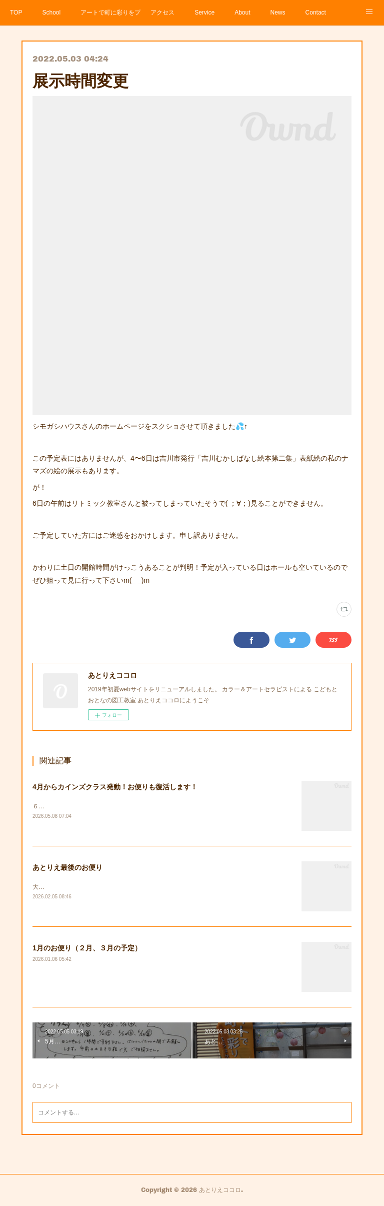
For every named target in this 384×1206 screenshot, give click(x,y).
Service (204, 12)
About (242, 12)
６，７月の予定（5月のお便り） (76, 806)
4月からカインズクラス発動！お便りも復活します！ (115, 787)
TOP (16, 12)
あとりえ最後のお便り (67, 867)
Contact (316, 12)
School (51, 12)
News (278, 12)
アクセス (162, 12)
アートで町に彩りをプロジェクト (110, 12)
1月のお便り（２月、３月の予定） (87, 949)
